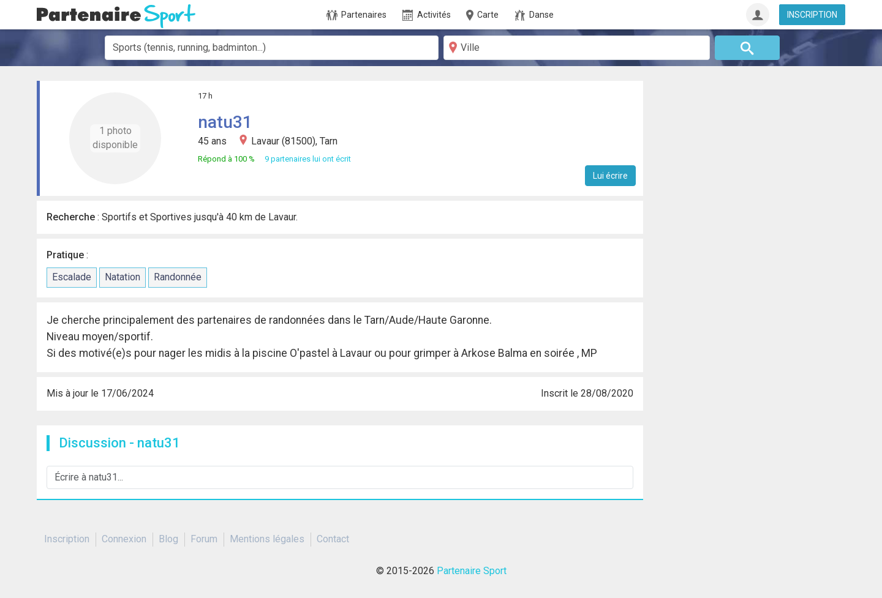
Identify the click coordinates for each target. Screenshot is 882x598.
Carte (481, 15)
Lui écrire (610, 176)
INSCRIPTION (812, 15)
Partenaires (356, 15)
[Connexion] (757, 14)
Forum (203, 539)
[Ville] (576, 47)
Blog (168, 539)
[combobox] (272, 48)
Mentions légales (267, 539)
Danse (534, 15)
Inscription (66, 539)
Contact (333, 539)
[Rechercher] (747, 48)
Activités (426, 15)
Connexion (124, 539)
